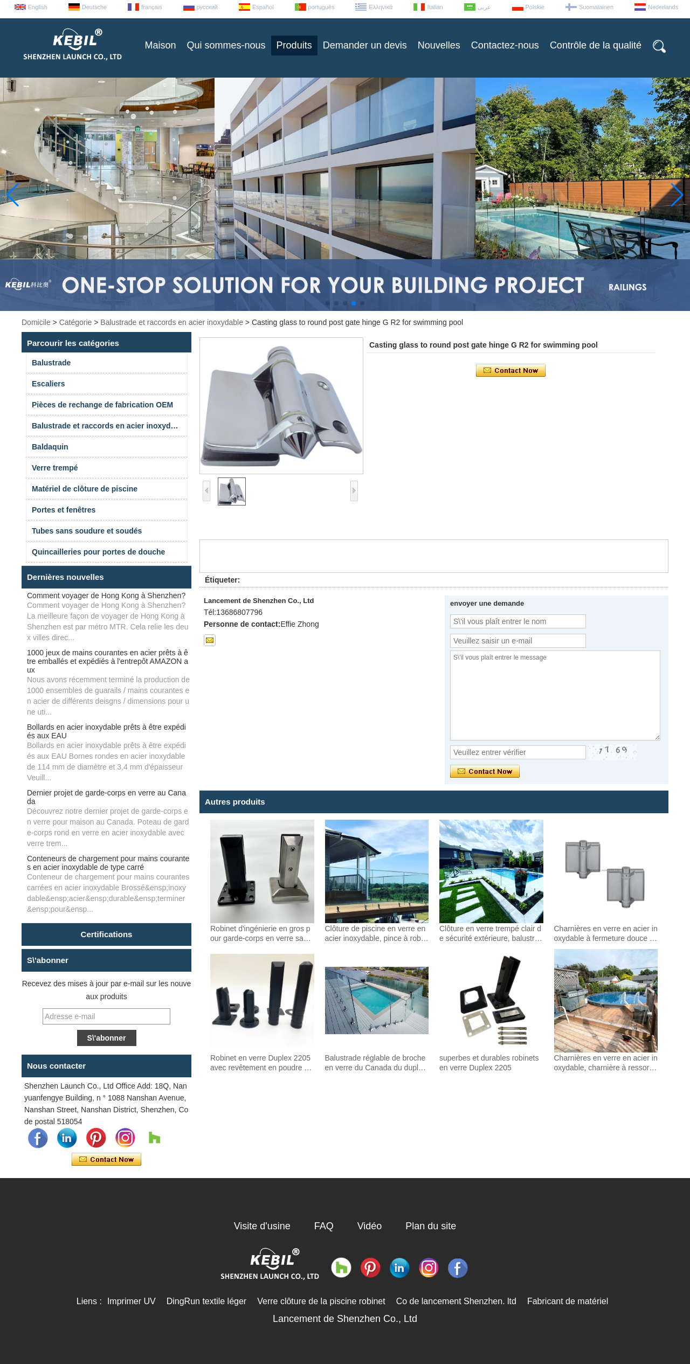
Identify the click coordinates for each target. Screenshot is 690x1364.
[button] (328, 303)
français (151, 7)
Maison (160, 45)
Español (263, 7)
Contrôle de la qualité (595, 45)
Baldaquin (50, 446)
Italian (435, 7)
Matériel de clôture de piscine (84, 488)
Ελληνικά (380, 7)
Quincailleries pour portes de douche (98, 552)
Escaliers (48, 383)
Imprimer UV (131, 1301)
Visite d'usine (262, 1226)
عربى (484, 7)
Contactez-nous (505, 45)
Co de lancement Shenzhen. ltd (456, 1301)
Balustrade (51, 362)
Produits (294, 45)
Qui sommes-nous (226, 45)
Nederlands (663, 7)
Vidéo (369, 1226)
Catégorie (75, 322)
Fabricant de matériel (567, 1301)
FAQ (324, 1226)
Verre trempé (55, 467)
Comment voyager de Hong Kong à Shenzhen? (106, 595)
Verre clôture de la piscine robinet (321, 1301)
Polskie (535, 7)
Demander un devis (365, 45)
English (37, 7)
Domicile (36, 322)
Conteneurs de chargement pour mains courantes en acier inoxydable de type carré (108, 862)
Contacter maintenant (106, 1160)
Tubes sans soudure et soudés (87, 531)
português (321, 7)
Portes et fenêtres (63, 510)
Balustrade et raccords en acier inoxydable (171, 322)
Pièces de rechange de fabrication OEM (102, 404)
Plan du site (430, 1226)
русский (207, 7)
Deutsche (94, 7)
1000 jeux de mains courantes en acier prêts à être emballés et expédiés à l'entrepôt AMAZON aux (107, 661)
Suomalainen (596, 7)
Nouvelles (439, 45)
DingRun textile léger (207, 1301)
